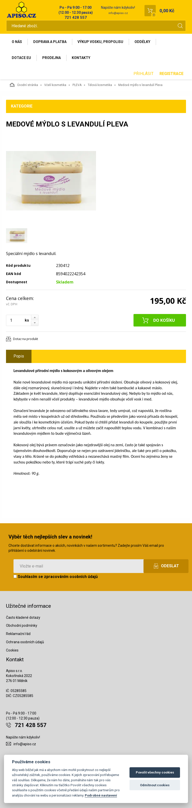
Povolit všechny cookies (155, 772)
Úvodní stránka (24, 85)
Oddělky (142, 42)
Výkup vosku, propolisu (101, 42)
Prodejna (51, 58)
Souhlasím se (56, 576)
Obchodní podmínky (21, 626)
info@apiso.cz (118, 13)
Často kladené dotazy (23, 618)
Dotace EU (21, 58)
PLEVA (77, 85)
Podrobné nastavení (101, 795)
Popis (19, 356)
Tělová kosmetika (100, 85)
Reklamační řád (18, 634)
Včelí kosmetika (55, 85)
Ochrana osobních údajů (25, 642)
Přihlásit (144, 74)
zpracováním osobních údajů (71, 576)
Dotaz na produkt (25, 339)
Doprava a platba (49, 42)
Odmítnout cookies (155, 785)
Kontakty (81, 58)
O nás (17, 42)
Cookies (12, 650)
